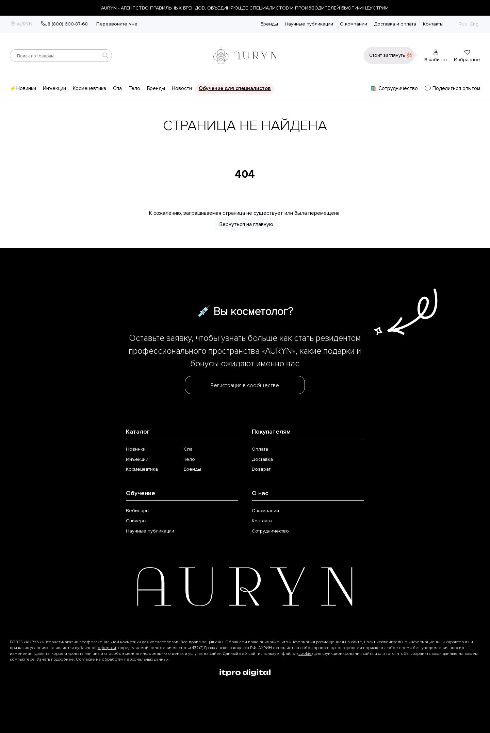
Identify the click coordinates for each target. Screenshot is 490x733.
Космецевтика (89, 88)
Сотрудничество (270, 531)
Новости (182, 88)
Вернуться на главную (246, 224)
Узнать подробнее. (56, 659)
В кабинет (435, 59)
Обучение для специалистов (235, 88)
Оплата (260, 449)
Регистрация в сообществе (245, 385)
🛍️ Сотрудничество (394, 88)
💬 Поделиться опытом (452, 88)
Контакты (433, 24)
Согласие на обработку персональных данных (122, 659)
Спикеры (136, 521)
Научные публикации (309, 24)
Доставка (262, 459)
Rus (463, 24)
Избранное (467, 59)
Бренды (269, 24)
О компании (353, 24)
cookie (305, 653)
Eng (474, 24)
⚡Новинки (23, 88)
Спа (117, 88)
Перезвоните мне (116, 24)
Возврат (261, 469)
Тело (134, 88)
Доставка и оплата (395, 24)
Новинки (136, 449)
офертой (107, 647)
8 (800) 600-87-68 (68, 24)
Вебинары (137, 510)
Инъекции (54, 88)
